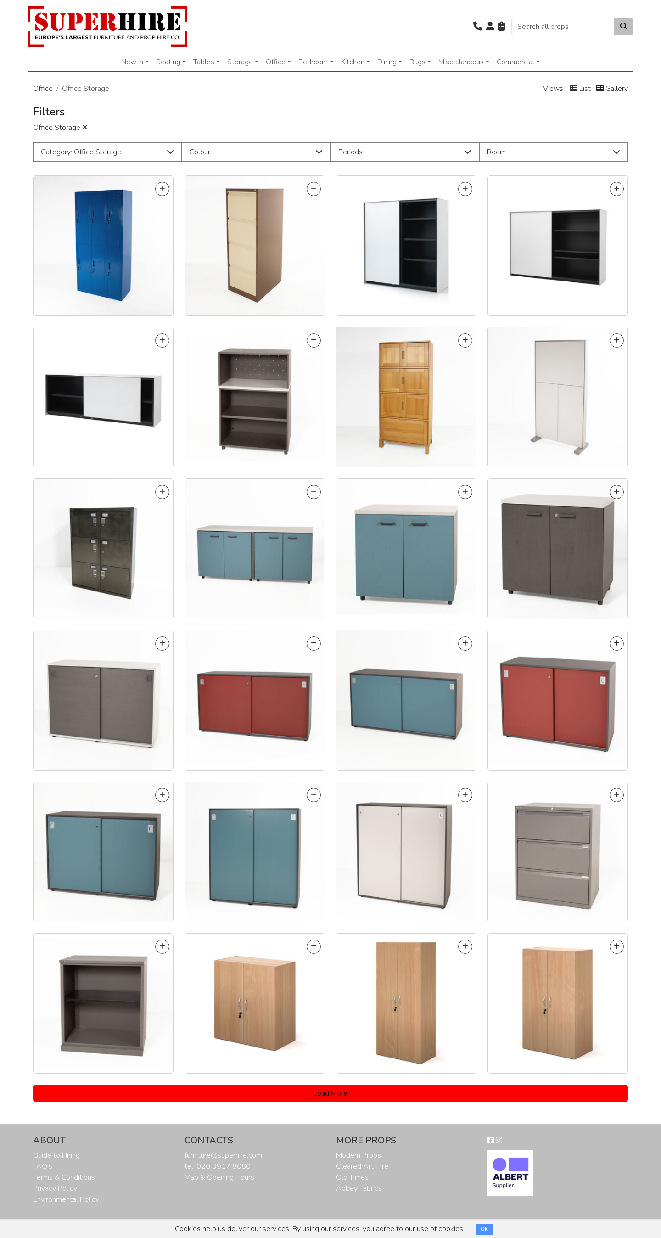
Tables (203, 62)
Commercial (515, 62)
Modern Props (358, 1155)
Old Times (352, 1177)
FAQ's (42, 1166)
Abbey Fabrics (359, 1188)
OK (484, 1229)
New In (132, 62)
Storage (240, 62)
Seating (168, 62)
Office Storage (60, 128)
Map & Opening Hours (219, 1177)
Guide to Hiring (56, 1155)
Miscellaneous (461, 62)
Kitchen (352, 62)
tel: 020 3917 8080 (218, 1166)
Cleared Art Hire (362, 1166)
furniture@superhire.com (223, 1155)
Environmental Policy (66, 1199)
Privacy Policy (55, 1188)
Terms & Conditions (64, 1177)
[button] (477, 26)
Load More (330, 1093)
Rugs (417, 62)
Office (276, 62)
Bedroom (313, 62)
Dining (387, 62)
